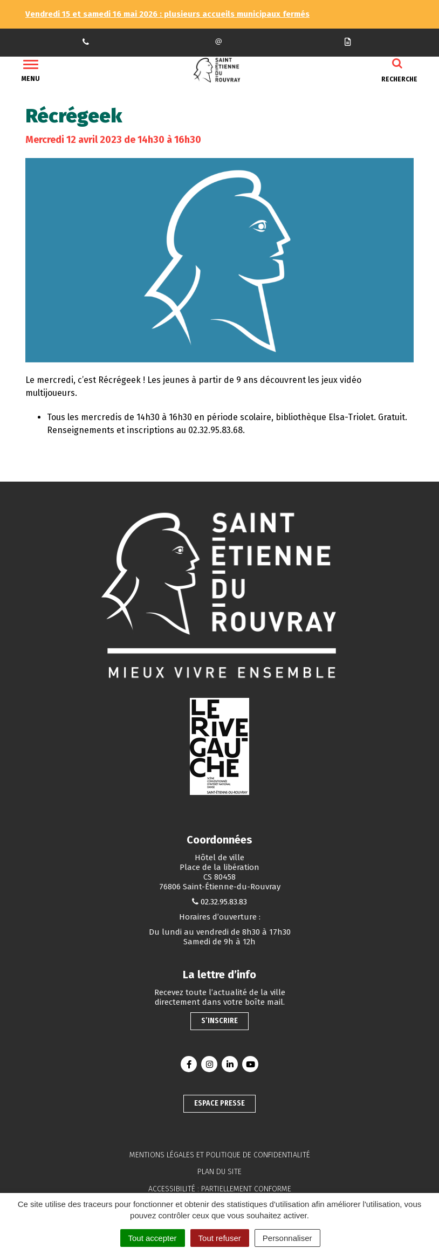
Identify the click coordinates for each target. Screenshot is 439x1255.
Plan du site (219, 1171)
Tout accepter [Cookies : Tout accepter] (152, 1238)
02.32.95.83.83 (224, 902)
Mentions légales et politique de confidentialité (219, 1155)
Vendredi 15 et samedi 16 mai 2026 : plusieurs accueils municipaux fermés (167, 14)
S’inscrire (219, 1020)
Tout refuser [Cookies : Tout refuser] (219, 1238)
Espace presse (219, 1103)
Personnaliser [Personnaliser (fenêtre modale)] (287, 1238)
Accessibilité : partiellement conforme (219, 1189)
